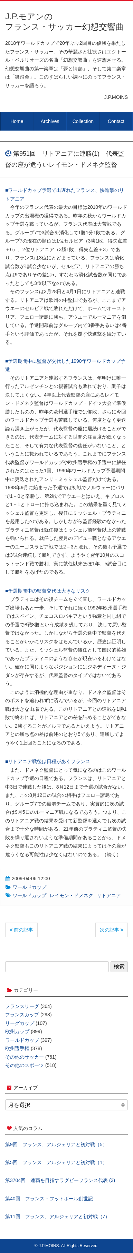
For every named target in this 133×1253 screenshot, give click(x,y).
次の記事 (111, 930)
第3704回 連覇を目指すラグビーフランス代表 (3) (60, 1180)
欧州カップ (17, 1031)
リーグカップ (19, 1023)
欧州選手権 (17, 1048)
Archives (50, 121)
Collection (83, 121)
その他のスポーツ (24, 1065)
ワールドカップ (29, 887)
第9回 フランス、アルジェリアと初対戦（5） (56, 1144)
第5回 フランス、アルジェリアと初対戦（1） (56, 1162)
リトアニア (109, 895)
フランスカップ (22, 1014)
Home (16, 121)
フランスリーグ (22, 1006)
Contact (116, 121)
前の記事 (21, 930)
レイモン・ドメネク (71, 895)
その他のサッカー (24, 1057)
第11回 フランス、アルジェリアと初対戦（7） (57, 1216)
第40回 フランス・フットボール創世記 (49, 1198)
